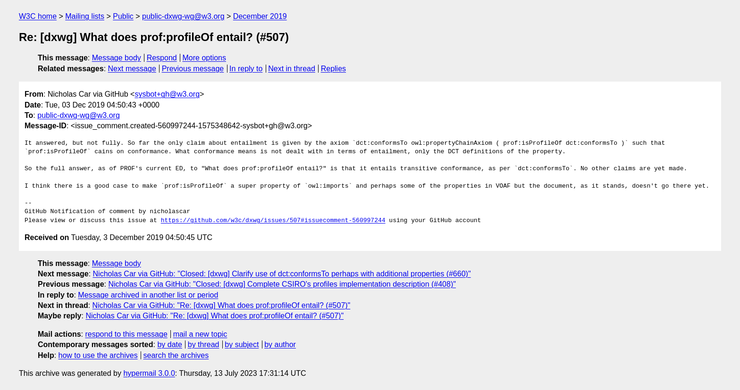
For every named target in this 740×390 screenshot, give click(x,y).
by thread (203, 344)
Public (123, 16)
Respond (162, 58)
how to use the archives (98, 355)
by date (169, 344)
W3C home (38, 16)
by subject (242, 344)
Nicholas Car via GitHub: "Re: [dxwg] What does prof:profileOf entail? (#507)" (221, 305)
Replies (333, 69)
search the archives (176, 355)
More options (205, 58)
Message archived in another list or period (148, 295)
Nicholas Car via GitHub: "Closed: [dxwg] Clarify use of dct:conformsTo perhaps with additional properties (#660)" (282, 274)
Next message (132, 69)
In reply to (245, 69)
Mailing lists (84, 16)
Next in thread (291, 69)
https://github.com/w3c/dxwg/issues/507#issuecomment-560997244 (273, 220)
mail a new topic (200, 334)
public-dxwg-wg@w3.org (183, 16)
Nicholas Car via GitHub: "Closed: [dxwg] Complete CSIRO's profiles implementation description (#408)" (282, 284)
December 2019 (260, 16)
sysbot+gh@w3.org (167, 94)
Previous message (193, 69)
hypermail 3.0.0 (149, 373)
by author (280, 344)
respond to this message (126, 334)
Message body (116, 58)
